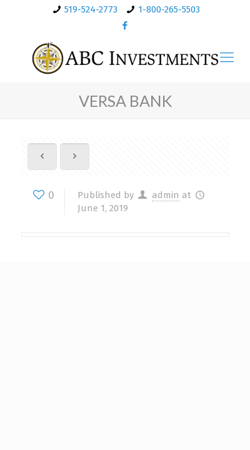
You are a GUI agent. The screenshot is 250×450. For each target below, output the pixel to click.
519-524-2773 (91, 9)
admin (165, 195)
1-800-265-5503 (169, 9)
